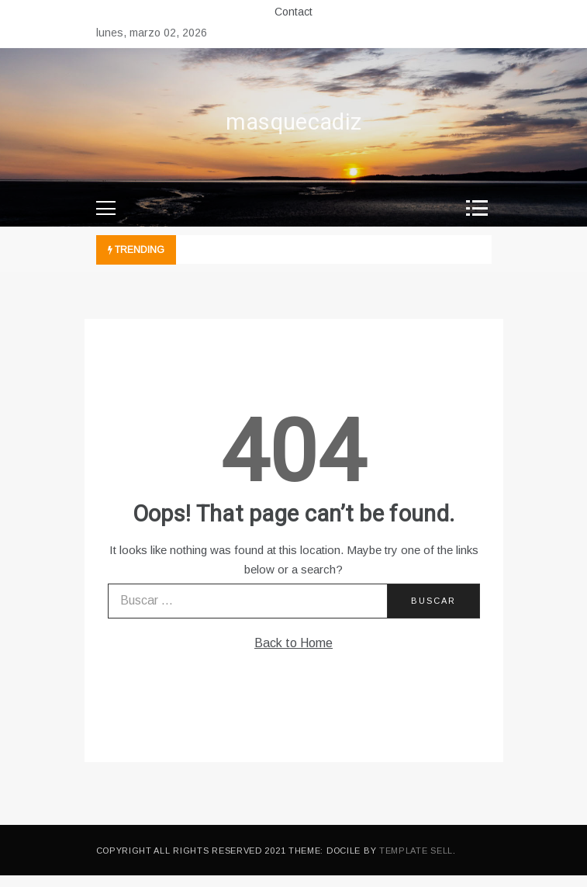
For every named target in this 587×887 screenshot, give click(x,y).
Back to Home (293, 643)
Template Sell (416, 850)
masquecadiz (293, 122)
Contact (293, 11)
